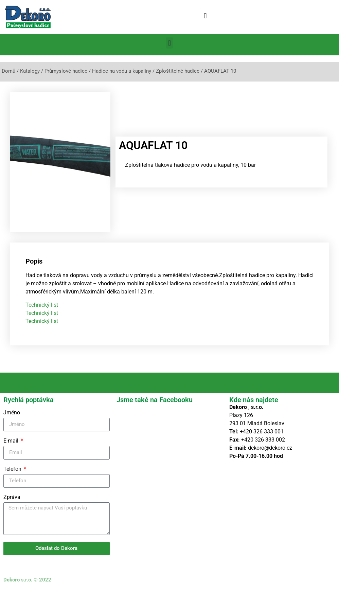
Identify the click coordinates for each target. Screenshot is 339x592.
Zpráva (11, 497)
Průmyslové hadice (65, 71)
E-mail (11, 441)
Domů (8, 71)
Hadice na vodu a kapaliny (121, 71)
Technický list (41, 305)
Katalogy (30, 71)
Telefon (13, 469)
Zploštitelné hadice (177, 71)
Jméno (11, 413)
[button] (205, 15)
